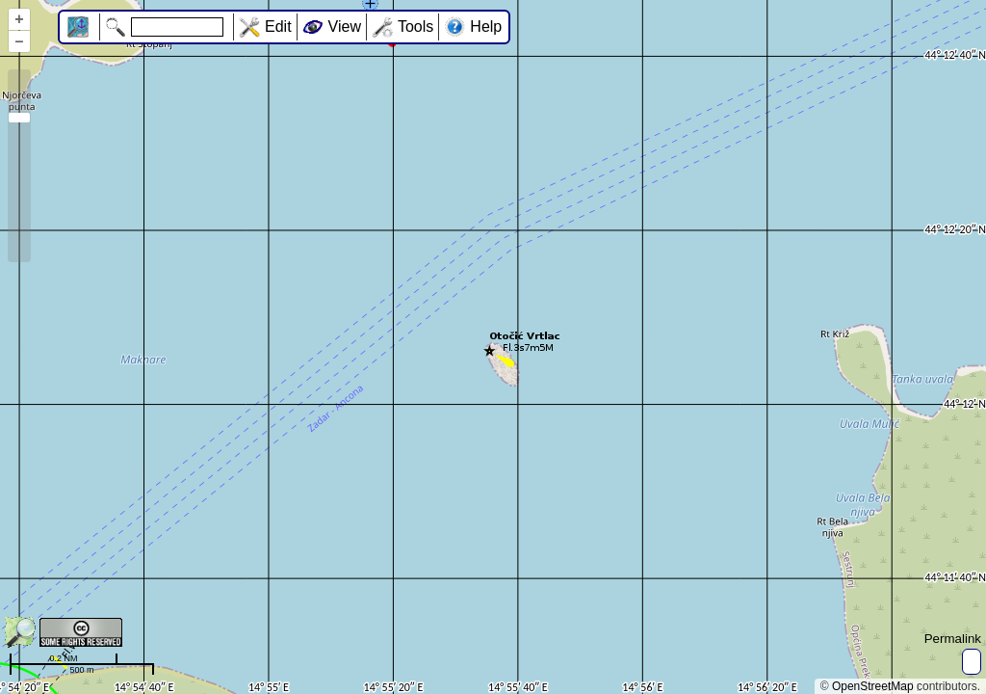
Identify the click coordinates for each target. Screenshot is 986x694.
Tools (415, 26)
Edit (278, 26)
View (344, 26)
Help (486, 26)
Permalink (952, 638)
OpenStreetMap (873, 686)
